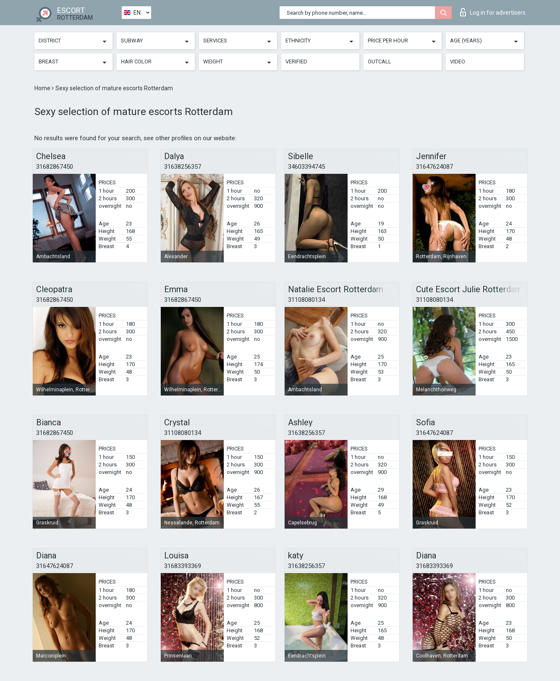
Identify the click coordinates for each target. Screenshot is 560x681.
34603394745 (306, 166)
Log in (493, 12)
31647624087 (434, 166)
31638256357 (182, 166)
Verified (296, 61)
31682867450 (54, 166)
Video (457, 61)
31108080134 (306, 300)
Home (43, 88)
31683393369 (182, 566)
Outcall (379, 61)
